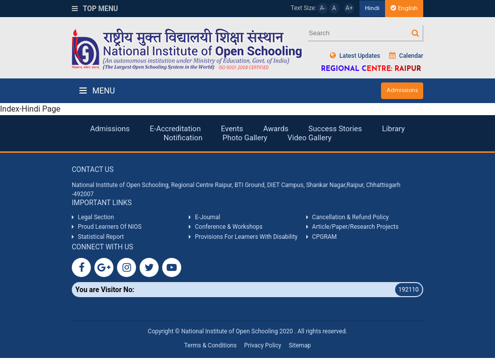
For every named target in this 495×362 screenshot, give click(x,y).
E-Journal (207, 217)
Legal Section (96, 217)
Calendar (406, 55)
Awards (275, 128)
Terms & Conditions (210, 345)
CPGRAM (325, 236)
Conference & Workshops (229, 226)
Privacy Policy (262, 345)
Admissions (402, 90)
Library (393, 128)
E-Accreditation (175, 128)
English (404, 8)
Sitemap (300, 345)
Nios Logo (187, 49)
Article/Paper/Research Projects (355, 226)
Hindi (372, 8)
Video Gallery (309, 137)
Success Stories (335, 128)
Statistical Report (101, 236)
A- (322, 8)
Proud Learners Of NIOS (110, 226)
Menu (97, 91)
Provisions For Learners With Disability (246, 236)
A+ (349, 8)
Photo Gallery (244, 137)
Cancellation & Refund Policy (350, 217)
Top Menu (95, 9)
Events (232, 128)
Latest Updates (355, 55)
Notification (183, 137)
